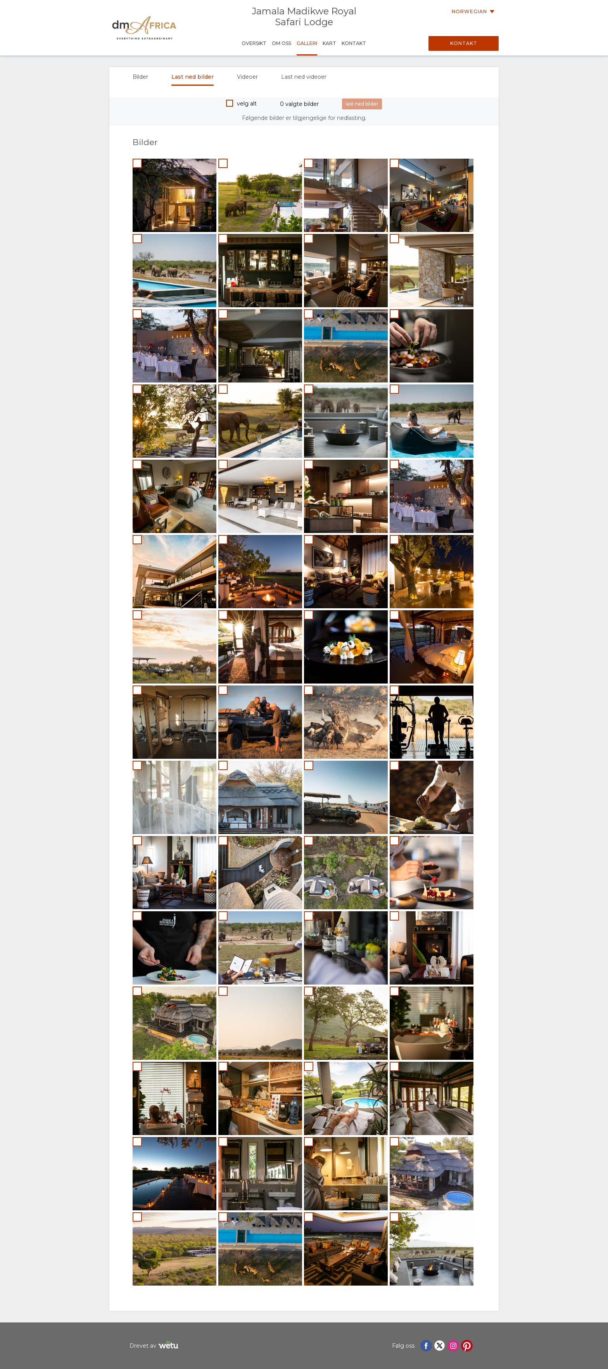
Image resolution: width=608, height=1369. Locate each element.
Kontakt (463, 43)
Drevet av (155, 1346)
